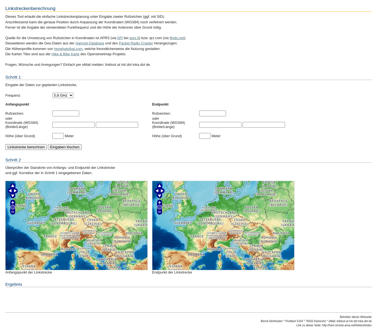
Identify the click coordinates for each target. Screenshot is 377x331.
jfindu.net (177, 38)
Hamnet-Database (89, 43)
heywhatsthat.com (68, 49)
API (120, 38)
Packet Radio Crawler (136, 43)
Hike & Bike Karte (65, 54)
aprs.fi (134, 38)
